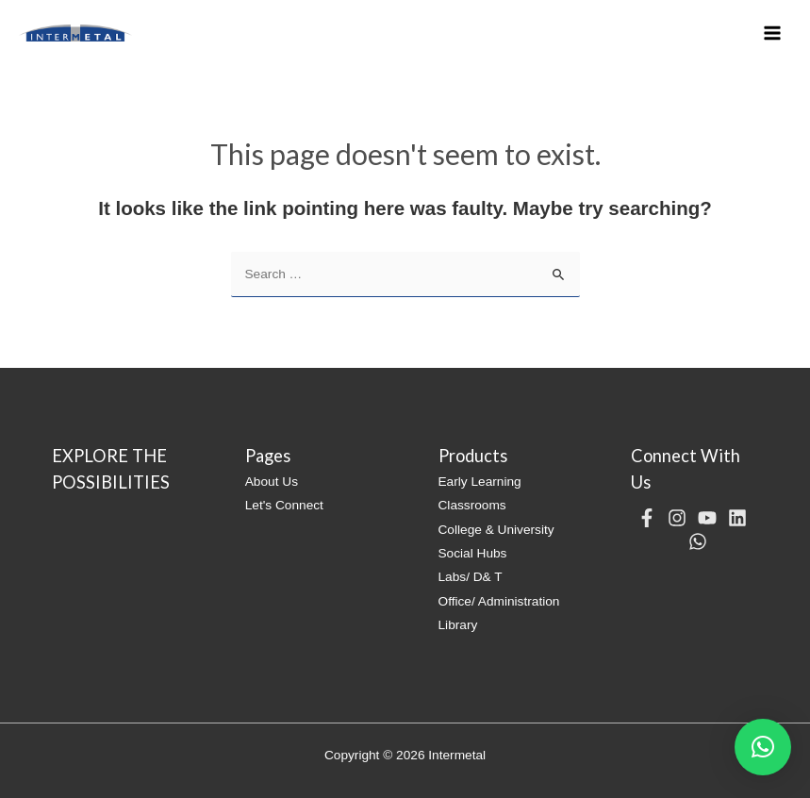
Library (458, 625)
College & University (496, 530)
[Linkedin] (737, 517)
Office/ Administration (499, 601)
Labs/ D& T (470, 577)
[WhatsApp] (697, 541)
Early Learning (479, 481)
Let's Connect (284, 505)
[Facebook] (646, 517)
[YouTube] (707, 517)
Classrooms (472, 505)
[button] (763, 747)
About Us (271, 481)
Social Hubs (472, 553)
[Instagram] (677, 517)
